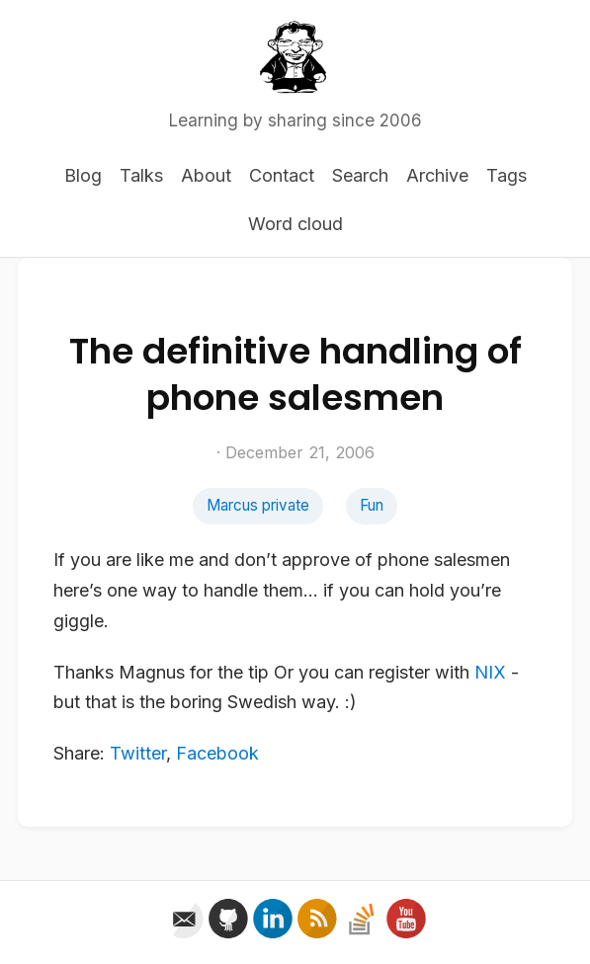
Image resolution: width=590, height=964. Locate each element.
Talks (141, 175)
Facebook (217, 753)
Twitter (138, 753)
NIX (490, 672)
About (206, 175)
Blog (83, 175)
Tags (506, 175)
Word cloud (295, 223)
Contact (281, 175)
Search (360, 175)
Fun (371, 505)
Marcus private (258, 505)
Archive (437, 175)
